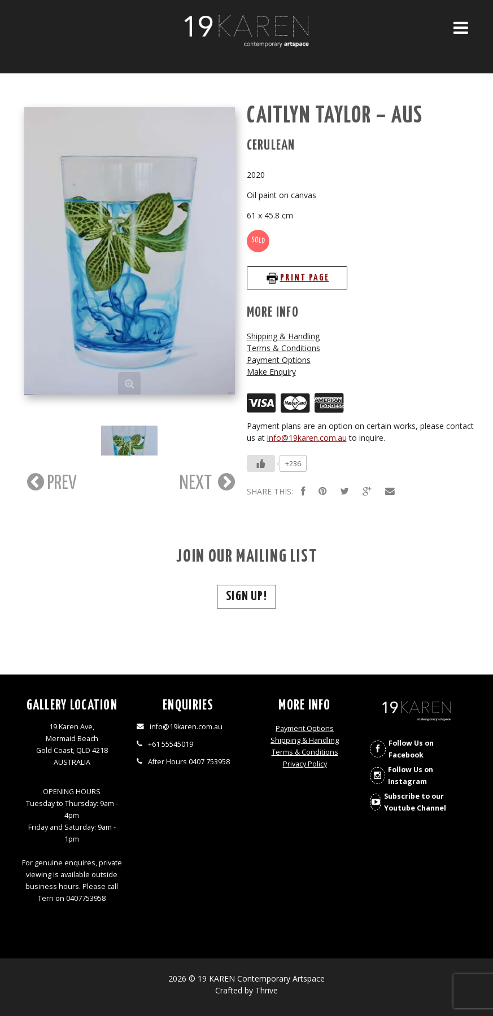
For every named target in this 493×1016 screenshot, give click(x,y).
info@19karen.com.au (307, 437)
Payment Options (279, 359)
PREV (50, 482)
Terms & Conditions (283, 348)
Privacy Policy (305, 764)
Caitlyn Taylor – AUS (335, 116)
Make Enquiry (271, 371)
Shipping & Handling (283, 336)
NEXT (207, 482)
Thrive (266, 990)
